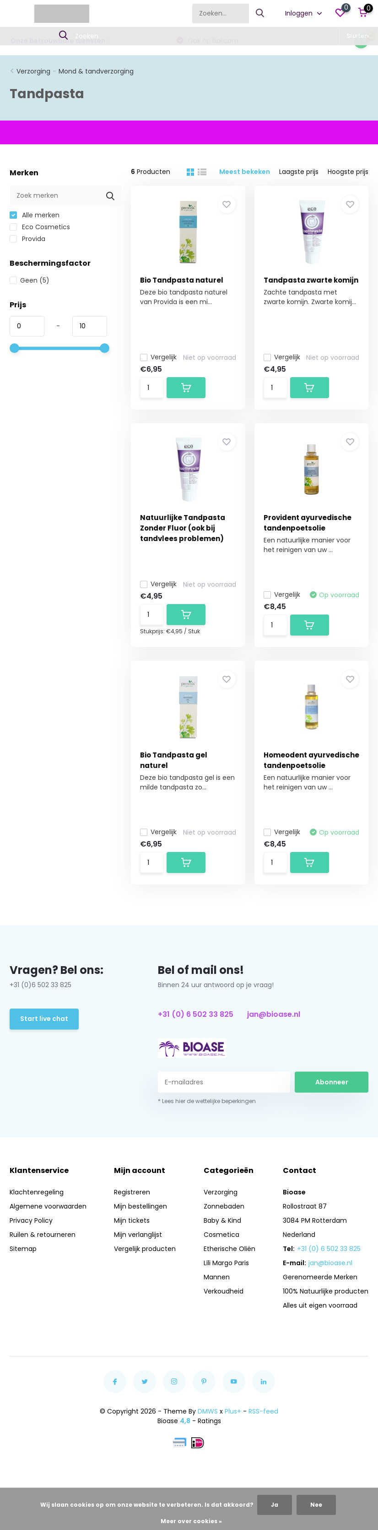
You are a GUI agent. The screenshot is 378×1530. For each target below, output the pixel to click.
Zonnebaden (224, 1206)
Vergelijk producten (145, 1248)
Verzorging (33, 71)
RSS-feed (263, 1411)
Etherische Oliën (229, 1248)
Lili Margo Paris (226, 1262)
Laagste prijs (299, 171)
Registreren (132, 1192)
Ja (274, 1505)
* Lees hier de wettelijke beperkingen (207, 1101)
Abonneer (331, 1082)
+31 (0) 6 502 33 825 (195, 1014)
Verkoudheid (223, 1291)
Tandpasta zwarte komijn (311, 280)
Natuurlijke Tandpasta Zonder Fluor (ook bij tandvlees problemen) (182, 528)
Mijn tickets (132, 1220)
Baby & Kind (222, 1220)
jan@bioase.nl (273, 1014)
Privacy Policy (31, 1220)
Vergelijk (158, 357)
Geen (29, 280)
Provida (27, 238)
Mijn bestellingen (140, 1206)
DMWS (208, 1411)
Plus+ (233, 1411)
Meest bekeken (244, 171)
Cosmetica (221, 1234)
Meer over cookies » (191, 1521)
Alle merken (34, 215)
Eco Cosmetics (40, 226)
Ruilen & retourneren (43, 1234)
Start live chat (44, 1018)
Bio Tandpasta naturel (181, 280)
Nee (316, 1505)
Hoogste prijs (348, 171)
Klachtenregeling (37, 1192)
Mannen (217, 1277)
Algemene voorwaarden (48, 1206)
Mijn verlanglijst (138, 1234)
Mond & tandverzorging (96, 71)
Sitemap (23, 1248)
